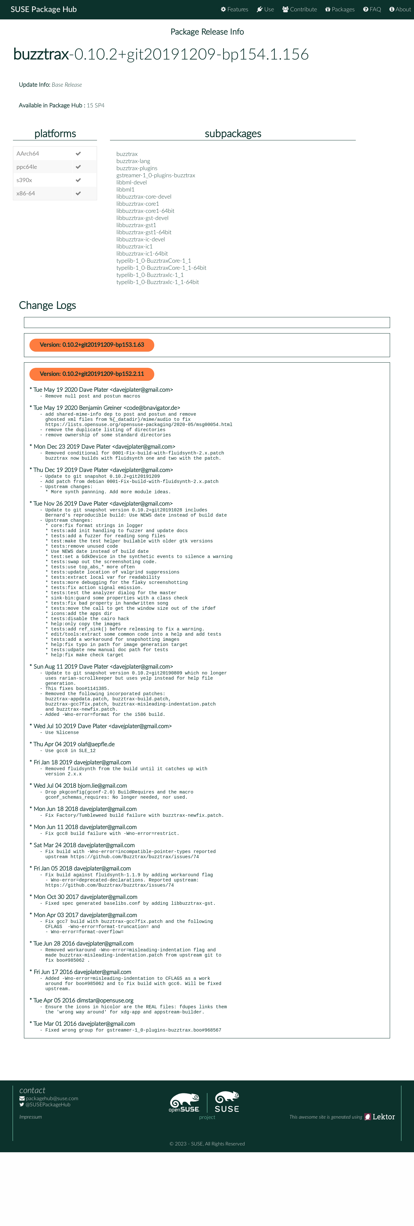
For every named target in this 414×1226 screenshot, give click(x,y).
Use (265, 9)
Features (234, 9)
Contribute (299, 9)
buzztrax (41, 54)
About (400, 9)
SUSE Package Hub (44, 10)
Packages (340, 9)
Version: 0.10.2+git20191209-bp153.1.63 (92, 345)
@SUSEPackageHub (45, 1178)
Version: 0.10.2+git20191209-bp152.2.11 (92, 374)
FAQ (372, 9)
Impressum (30, 1190)
